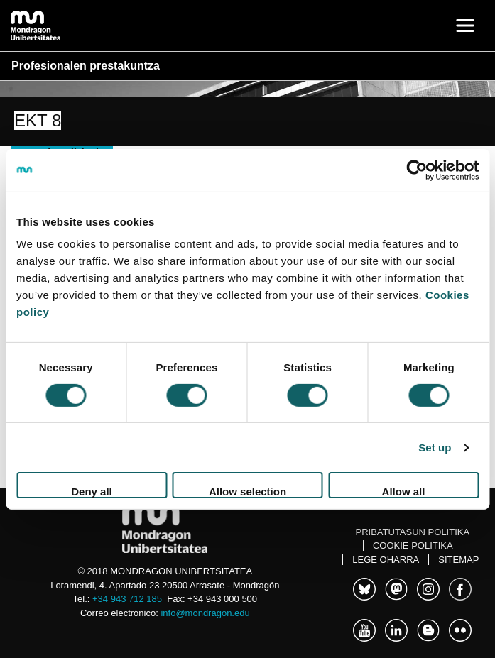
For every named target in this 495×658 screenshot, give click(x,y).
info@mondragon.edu (205, 613)
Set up (434, 448)
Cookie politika (413, 545)
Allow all (403, 492)
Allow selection (247, 492)
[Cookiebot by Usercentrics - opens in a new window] (416, 169)
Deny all (91, 492)
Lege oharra (385, 559)
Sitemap (458, 559)
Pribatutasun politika (413, 532)
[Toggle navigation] (465, 25)
